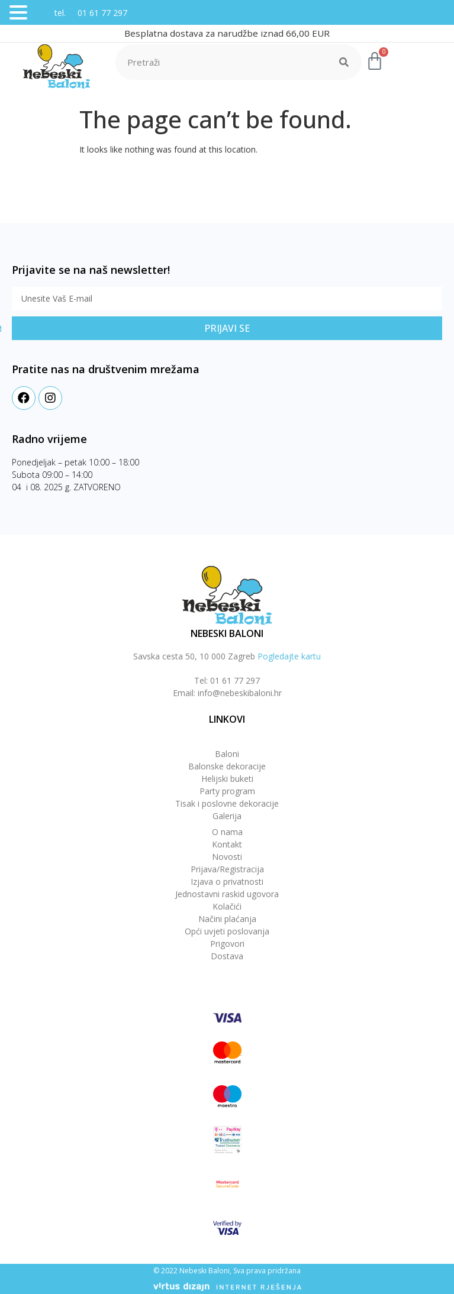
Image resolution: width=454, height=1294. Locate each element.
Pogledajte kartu (289, 656)
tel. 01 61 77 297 (79, 12)
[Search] (344, 62)
